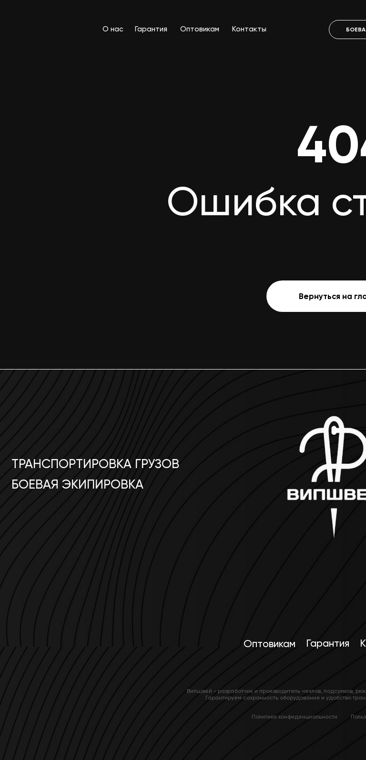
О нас (112, 29)
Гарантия (151, 29)
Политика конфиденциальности (294, 716)
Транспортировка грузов (95, 463)
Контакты (249, 29)
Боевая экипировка (77, 484)
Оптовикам (199, 29)
